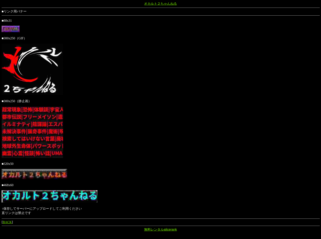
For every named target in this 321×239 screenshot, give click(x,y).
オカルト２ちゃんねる (160, 3)
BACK (7, 222)
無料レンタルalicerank (160, 229)
